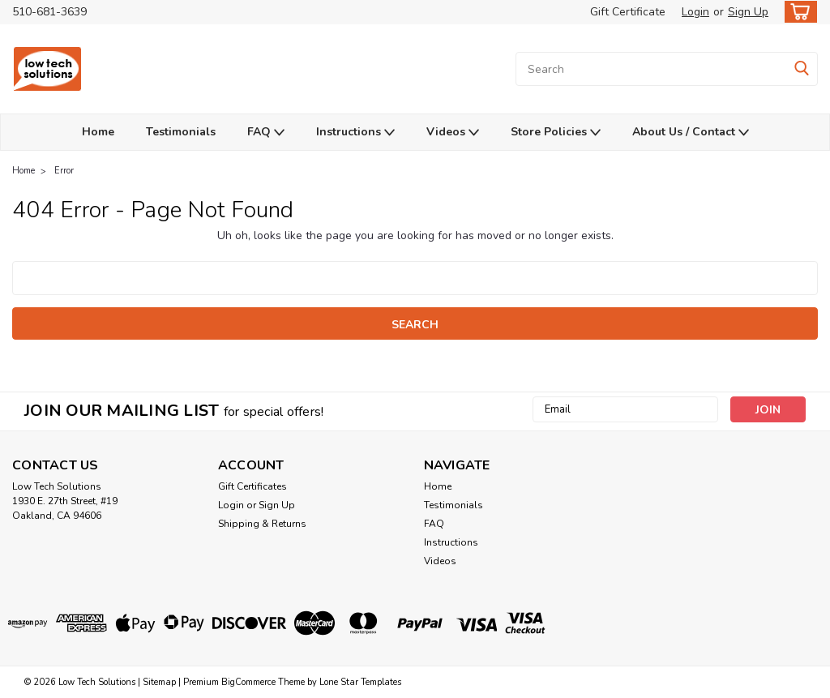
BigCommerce (248, 682)
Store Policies (556, 132)
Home (98, 131)
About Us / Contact (690, 132)
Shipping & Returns (262, 523)
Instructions (355, 132)
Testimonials (181, 131)
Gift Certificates (252, 486)
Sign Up (748, 11)
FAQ (266, 132)
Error (64, 171)
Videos (452, 132)
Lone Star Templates (360, 682)
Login (695, 11)
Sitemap (159, 682)
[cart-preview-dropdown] (797, 12)
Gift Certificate (627, 11)
